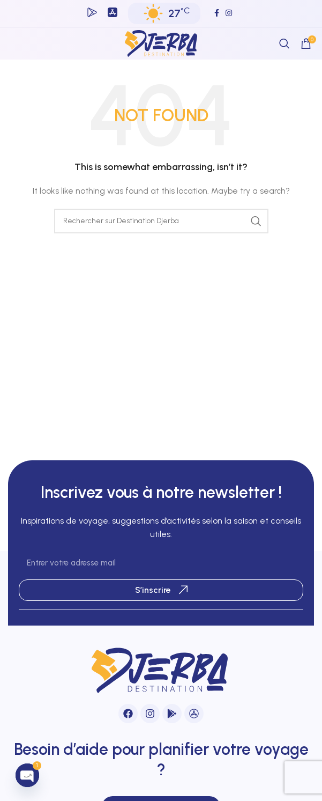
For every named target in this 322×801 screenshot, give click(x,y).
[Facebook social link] (216, 13)
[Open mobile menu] (18, 43)
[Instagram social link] (228, 13)
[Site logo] (161, 43)
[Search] (284, 43)
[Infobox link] (92, 14)
